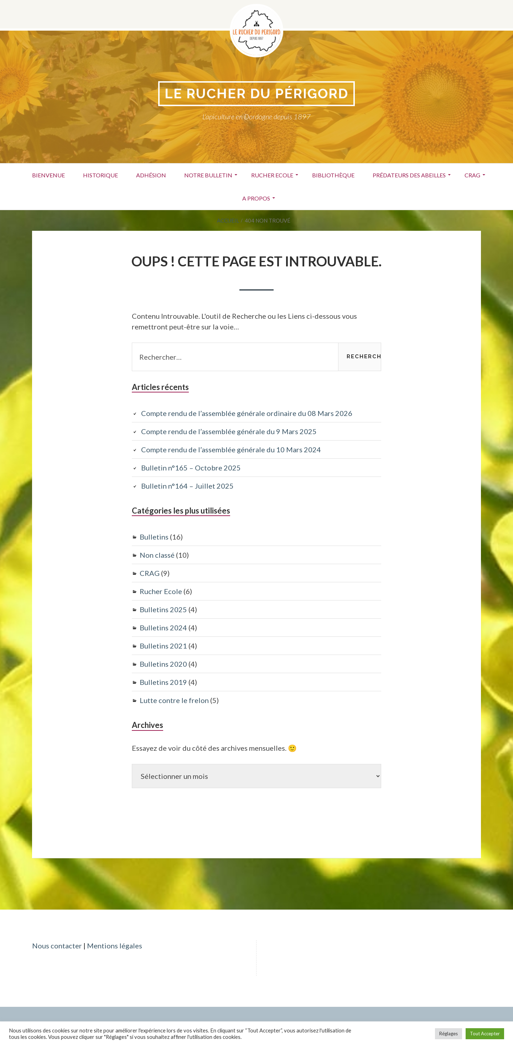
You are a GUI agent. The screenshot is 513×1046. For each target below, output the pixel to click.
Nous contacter (57, 945)
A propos (256, 198)
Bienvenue (48, 175)
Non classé (157, 555)
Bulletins (154, 536)
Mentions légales (114, 945)
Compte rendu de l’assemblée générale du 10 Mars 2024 (231, 449)
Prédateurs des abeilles (409, 175)
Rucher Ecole (272, 175)
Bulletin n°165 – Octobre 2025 (191, 467)
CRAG (472, 175)
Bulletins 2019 (163, 682)
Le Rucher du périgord (256, 93)
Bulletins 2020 (163, 664)
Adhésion (151, 175)
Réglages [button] (448, 1033)
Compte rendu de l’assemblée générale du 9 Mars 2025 (229, 431)
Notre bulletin (208, 175)
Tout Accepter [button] (485, 1033)
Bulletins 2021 (163, 645)
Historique (100, 175)
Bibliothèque (333, 175)
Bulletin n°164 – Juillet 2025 (187, 486)
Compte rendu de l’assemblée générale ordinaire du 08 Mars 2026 (246, 413)
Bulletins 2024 (163, 627)
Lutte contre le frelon (174, 700)
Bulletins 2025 (163, 609)
